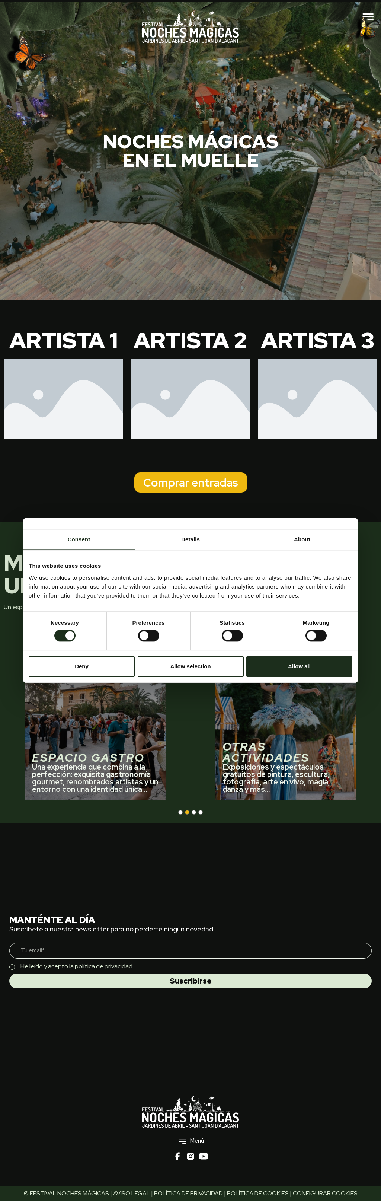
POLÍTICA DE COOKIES (258, 1193)
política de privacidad (103, 966)
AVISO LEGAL (131, 1193)
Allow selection (190, 666)
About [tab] (302, 539)
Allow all (299, 666)
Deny (82, 666)
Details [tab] (190, 539)
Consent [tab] (79, 539)
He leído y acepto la (76, 966)
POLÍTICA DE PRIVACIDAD (188, 1193)
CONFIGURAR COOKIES (325, 1193)
